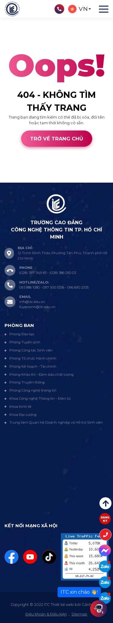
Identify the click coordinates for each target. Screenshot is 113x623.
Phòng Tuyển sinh (24, 342)
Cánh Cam (43, 179)
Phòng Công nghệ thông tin (32, 390)
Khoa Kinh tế (20, 406)
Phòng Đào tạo (21, 334)
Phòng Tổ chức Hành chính (32, 358)
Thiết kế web (12, 179)
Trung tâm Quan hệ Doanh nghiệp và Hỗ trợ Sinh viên (56, 422)
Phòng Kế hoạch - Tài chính (32, 366)
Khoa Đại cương (22, 415)
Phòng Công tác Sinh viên (31, 350)
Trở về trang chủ (56, 139)
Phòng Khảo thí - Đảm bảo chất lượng (41, 374)
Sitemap (79, 614)
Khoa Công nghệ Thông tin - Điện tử (40, 398)
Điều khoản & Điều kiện (46, 614)
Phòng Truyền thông (27, 382)
